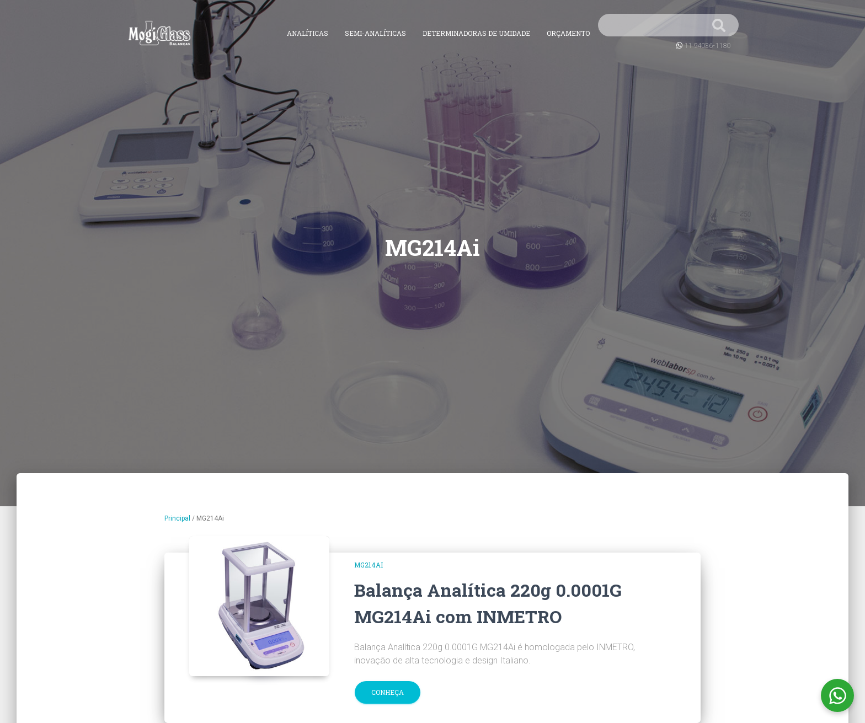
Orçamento (568, 33)
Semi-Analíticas (375, 33)
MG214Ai (368, 564)
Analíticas (307, 33)
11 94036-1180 (707, 45)
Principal (177, 518)
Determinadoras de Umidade (476, 33)
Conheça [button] (387, 692)
